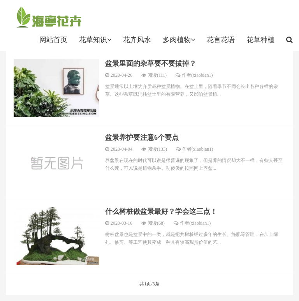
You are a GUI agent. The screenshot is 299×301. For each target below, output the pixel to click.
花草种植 (260, 40)
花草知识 (95, 40)
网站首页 (53, 40)
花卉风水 (137, 40)
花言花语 (221, 40)
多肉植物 (179, 40)
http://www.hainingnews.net (47, 17)
